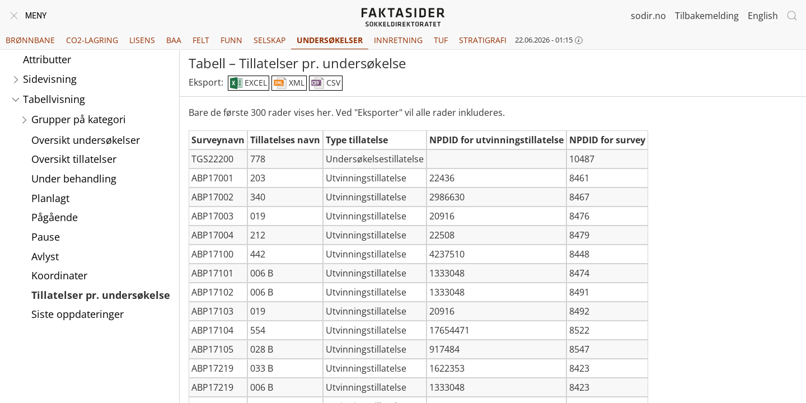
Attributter (47, 59)
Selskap (269, 40)
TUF (441, 40)
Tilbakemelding (707, 16)
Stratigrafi (483, 40)
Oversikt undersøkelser (85, 140)
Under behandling (73, 178)
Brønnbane (30, 40)
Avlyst (45, 256)
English (763, 16)
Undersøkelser (330, 40)
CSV (325, 83)
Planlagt (50, 198)
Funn (231, 40)
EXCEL (248, 83)
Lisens (142, 40)
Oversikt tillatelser (73, 159)
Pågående (54, 217)
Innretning (398, 40)
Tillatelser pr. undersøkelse (100, 295)
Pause (45, 236)
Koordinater (59, 275)
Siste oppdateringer (77, 314)
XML (289, 83)
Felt (201, 40)
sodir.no (648, 16)
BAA (173, 40)
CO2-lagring (92, 40)
